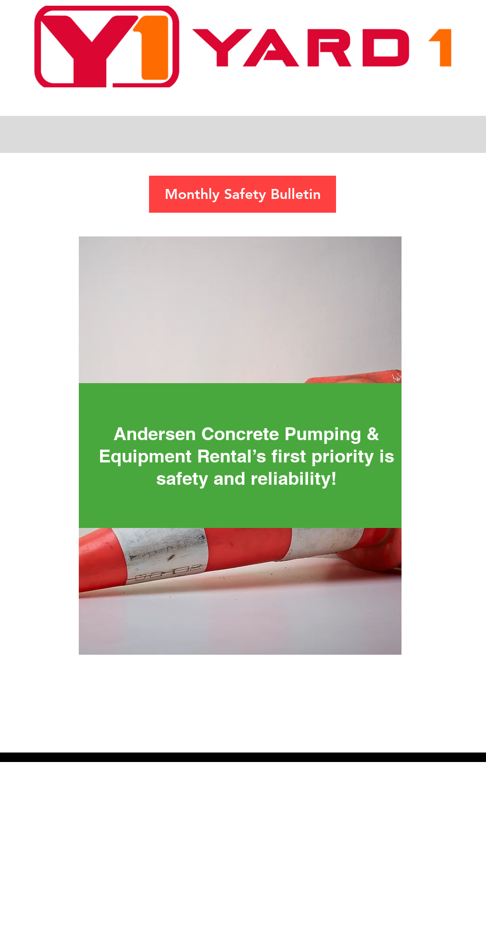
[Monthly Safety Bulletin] (242, 194)
